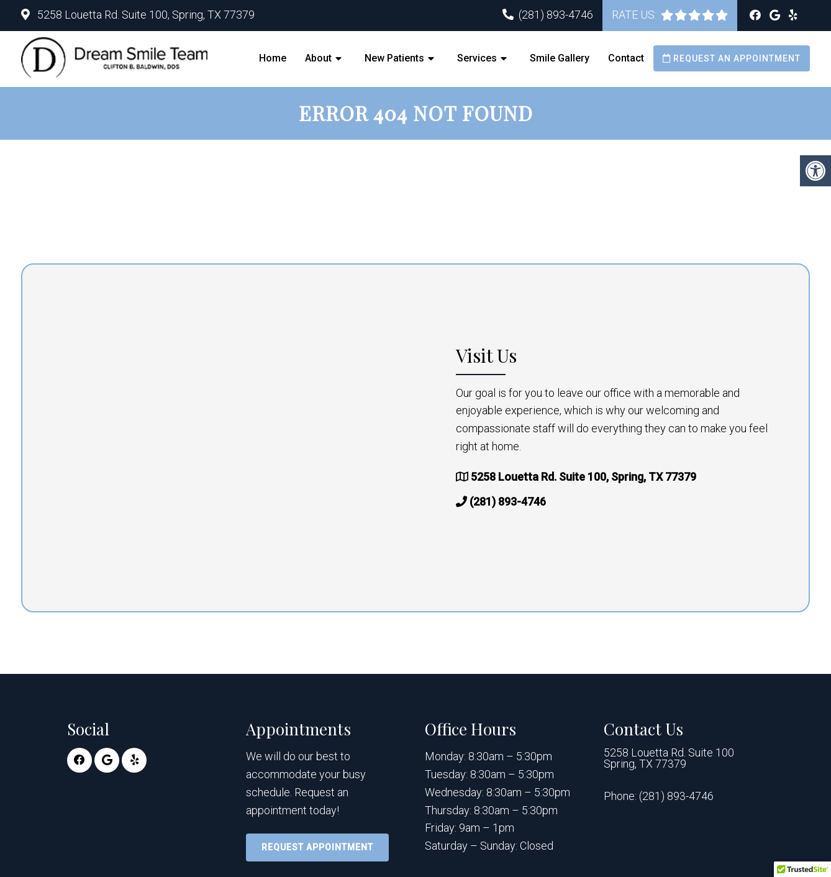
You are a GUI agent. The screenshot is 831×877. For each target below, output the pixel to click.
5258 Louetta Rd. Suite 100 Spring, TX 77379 (669, 759)
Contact (626, 58)
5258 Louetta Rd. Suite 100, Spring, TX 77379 (145, 14)
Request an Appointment (732, 58)
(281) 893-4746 (556, 14)
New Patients (394, 58)
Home (272, 58)
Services (477, 58)
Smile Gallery (559, 58)
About (318, 58)
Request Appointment (317, 847)
